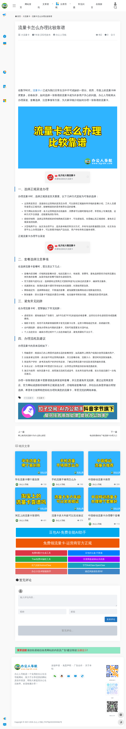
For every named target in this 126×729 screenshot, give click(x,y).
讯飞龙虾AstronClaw (41, 565)
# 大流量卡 (28, 398)
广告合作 (78, 665)
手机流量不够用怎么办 (64, 479)
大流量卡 (26, 16)
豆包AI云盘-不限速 (94, 553)
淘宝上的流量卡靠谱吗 (27, 515)
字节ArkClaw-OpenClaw (94, 565)
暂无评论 (25, 580)
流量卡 (36, 90)
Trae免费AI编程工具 (41, 559)
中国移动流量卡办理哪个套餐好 (104, 517)
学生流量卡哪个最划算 (27, 479)
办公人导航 (59, 35)
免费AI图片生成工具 (41, 553)
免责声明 (67, 665)
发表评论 (111, 619)
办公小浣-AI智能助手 (41, 571)
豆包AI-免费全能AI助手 (67, 532)
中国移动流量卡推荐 (99, 479)
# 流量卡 (40, 398)
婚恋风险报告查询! (94, 571)
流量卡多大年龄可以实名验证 (67, 515)
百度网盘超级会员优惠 (94, 559)
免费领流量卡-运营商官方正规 (67, 543)
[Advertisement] (67, 65)
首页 (19, 16)
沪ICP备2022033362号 (52, 722)
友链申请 (55, 665)
